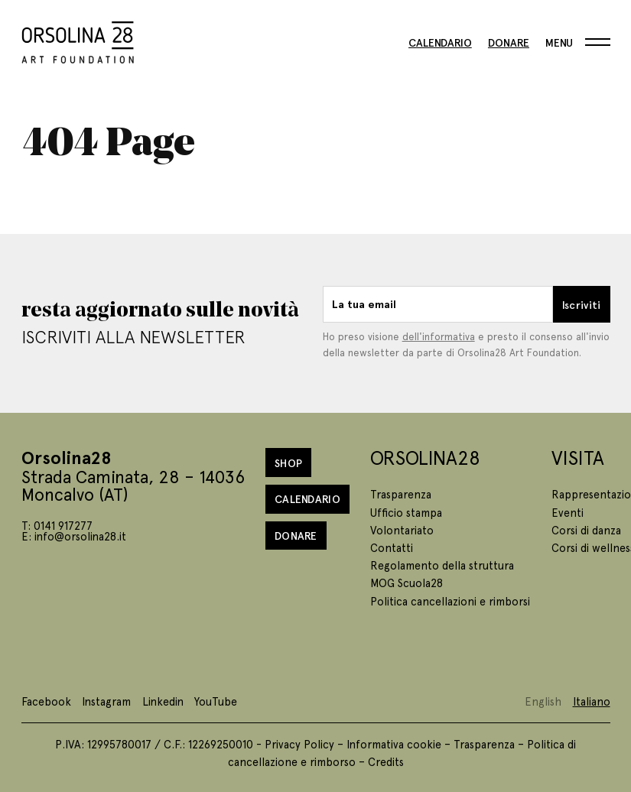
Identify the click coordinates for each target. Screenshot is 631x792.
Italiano (591, 701)
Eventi (567, 512)
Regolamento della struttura (442, 565)
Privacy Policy (299, 743)
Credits (386, 761)
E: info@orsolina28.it (73, 536)
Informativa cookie (393, 743)
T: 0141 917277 (57, 525)
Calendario (440, 42)
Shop (288, 462)
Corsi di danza (586, 529)
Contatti (391, 547)
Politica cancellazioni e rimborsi (450, 601)
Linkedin (163, 701)
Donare (508, 42)
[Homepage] (77, 39)
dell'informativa (438, 336)
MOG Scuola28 (406, 582)
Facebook (46, 701)
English (543, 701)
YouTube (215, 701)
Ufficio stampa (406, 512)
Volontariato (402, 529)
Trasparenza (400, 493)
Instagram (106, 701)
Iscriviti (581, 304)
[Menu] (577, 42)
